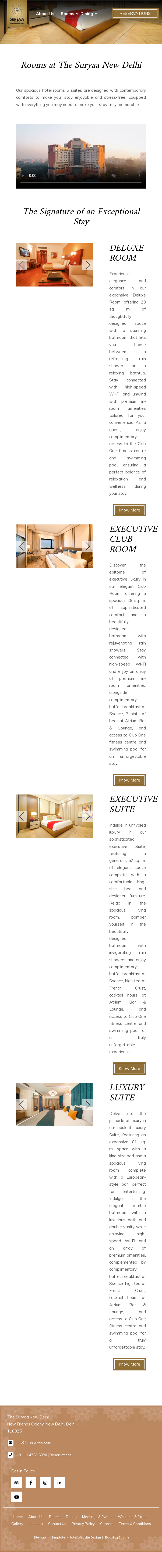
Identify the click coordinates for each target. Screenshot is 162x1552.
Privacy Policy (83, 1524)
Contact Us (57, 1524)
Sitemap (39, 1537)
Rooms (67, 13)
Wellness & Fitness (133, 1517)
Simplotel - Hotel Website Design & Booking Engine (90, 1537)
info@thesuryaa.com (34, 1442)
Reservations (135, 13)
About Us (45, 13)
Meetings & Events (97, 1517)
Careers (107, 1524)
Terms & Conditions (135, 1524)
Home (18, 1517)
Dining (86, 13)
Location (36, 1524)
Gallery (17, 1524)
